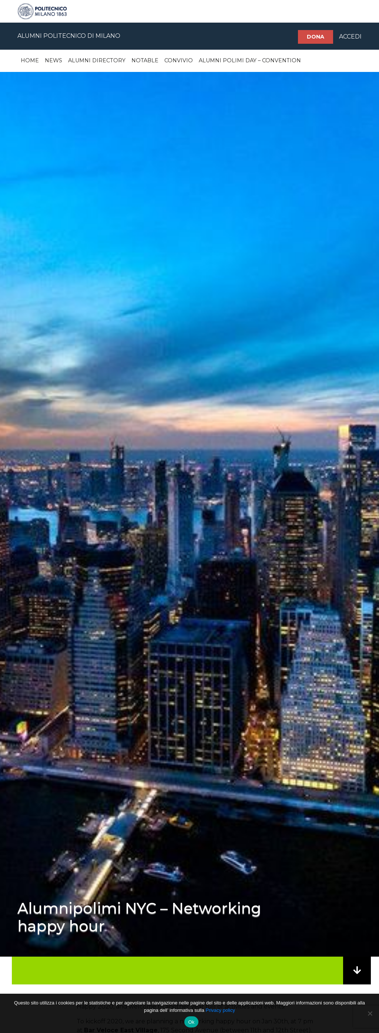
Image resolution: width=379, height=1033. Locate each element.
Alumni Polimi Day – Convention (250, 60)
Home (30, 60)
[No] (369, 1013)
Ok (191, 1022)
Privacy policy (220, 1010)
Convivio (178, 60)
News (53, 60)
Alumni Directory (96, 60)
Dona (315, 36)
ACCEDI (350, 36)
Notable (144, 60)
